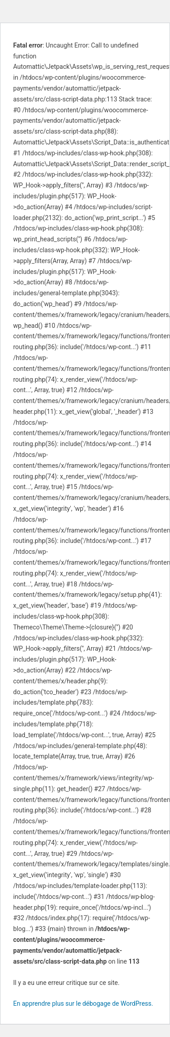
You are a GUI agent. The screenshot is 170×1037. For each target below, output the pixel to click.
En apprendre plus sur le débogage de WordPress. (83, 1003)
